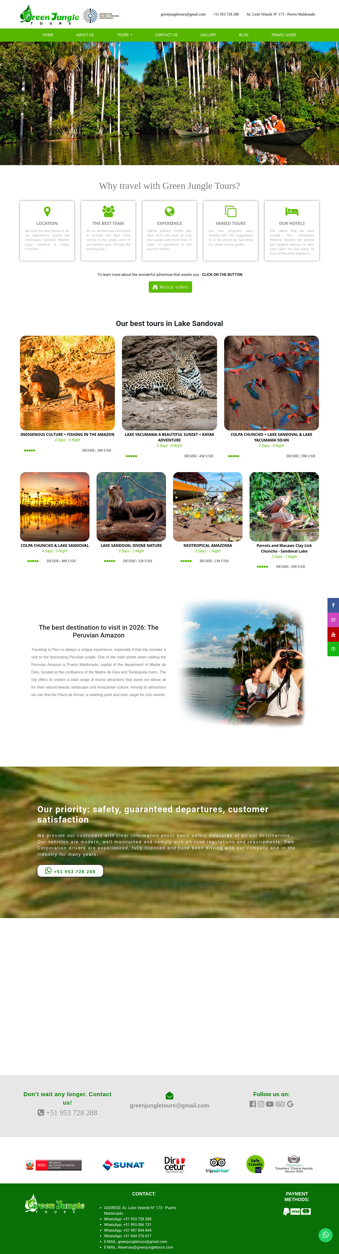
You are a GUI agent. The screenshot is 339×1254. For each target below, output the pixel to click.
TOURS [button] (123, 35)
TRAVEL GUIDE (283, 35)
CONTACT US (166, 35)
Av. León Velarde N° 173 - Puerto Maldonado (280, 14)
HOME (48, 35)
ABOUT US (85, 35)
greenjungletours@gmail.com (183, 14)
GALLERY (208, 35)
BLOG (243, 35)
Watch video (170, 287)
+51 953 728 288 (226, 14)
